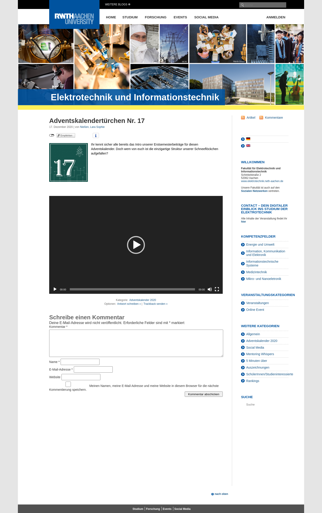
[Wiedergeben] (55, 289)
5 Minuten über (256, 361)
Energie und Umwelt (260, 244)
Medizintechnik (256, 272)
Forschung (156, 17)
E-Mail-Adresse (61, 375)
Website (54, 382)
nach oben (221, 494)
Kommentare (274, 117)
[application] (136, 245)
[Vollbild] (217, 289)
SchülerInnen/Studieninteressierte (269, 374)
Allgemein (253, 334)
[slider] (132, 289)
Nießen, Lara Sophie (92, 127)
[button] (136, 245)
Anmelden (275, 17)
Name (54, 367)
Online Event (255, 309)
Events (180, 17)
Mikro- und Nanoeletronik (263, 279)
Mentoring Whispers (260, 354)
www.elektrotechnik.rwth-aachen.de (262, 181)
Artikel (251, 117)
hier (244, 221)
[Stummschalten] (210, 289)
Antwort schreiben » (129, 303)
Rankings (252, 381)
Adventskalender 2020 (142, 300)
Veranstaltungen (257, 303)
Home (111, 17)
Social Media (206, 17)
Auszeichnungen (257, 367)
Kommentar (58, 326)
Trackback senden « (156, 303)
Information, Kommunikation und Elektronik (265, 253)
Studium (130, 17)
